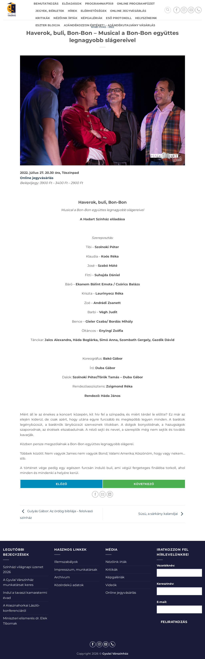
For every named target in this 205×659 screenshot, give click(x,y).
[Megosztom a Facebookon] (95, 494)
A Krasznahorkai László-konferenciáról (21, 608)
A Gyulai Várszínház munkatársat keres (18, 582)
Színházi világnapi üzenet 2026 (23, 569)
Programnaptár (99, 3)
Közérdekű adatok (69, 585)
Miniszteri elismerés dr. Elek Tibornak (25, 620)
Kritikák (42, 18)
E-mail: (162, 602)
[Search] (168, 10)
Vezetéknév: (166, 565)
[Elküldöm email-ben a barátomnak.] (102, 494)
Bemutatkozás (46, 3)
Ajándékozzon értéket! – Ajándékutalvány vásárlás (109, 25)
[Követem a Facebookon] (176, 10)
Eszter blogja (47, 25)
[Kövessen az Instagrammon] (184, 10)
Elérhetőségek (94, 11)
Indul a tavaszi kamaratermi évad (25, 595)
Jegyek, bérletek (49, 11)
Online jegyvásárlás (128, 11)
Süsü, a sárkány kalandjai (161, 514)
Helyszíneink (146, 18)
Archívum (62, 577)
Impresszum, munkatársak (75, 569)
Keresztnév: (165, 584)
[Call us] (198, 10)
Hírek (72, 11)
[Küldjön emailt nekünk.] (191, 10)
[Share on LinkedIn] (110, 494)
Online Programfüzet (136, 3)
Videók (111, 585)
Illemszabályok (66, 562)
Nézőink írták (65, 18)
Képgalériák (91, 18)
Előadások (71, 3)
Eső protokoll (119, 18)
